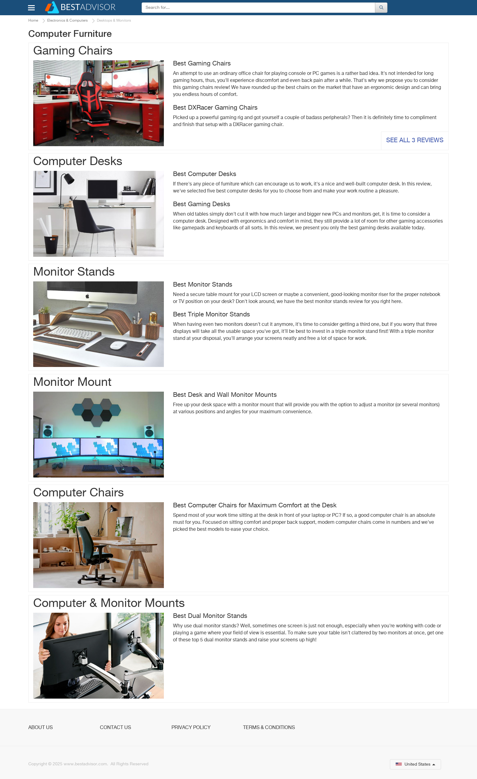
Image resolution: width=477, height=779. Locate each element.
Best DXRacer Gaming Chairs (215, 108)
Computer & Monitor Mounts (109, 604)
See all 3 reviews (414, 140)
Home (33, 21)
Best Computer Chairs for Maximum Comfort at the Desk (255, 505)
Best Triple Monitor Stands (211, 315)
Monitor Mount (72, 383)
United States (415, 764)
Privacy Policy (190, 727)
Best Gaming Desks (201, 204)
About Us (40, 727)
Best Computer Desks (204, 174)
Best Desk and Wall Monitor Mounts (225, 395)
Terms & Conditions (269, 727)
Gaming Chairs (73, 51)
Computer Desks (77, 162)
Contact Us (115, 727)
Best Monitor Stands (202, 285)
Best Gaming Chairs (202, 64)
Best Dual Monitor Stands (210, 616)
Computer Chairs (78, 493)
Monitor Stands (74, 272)
